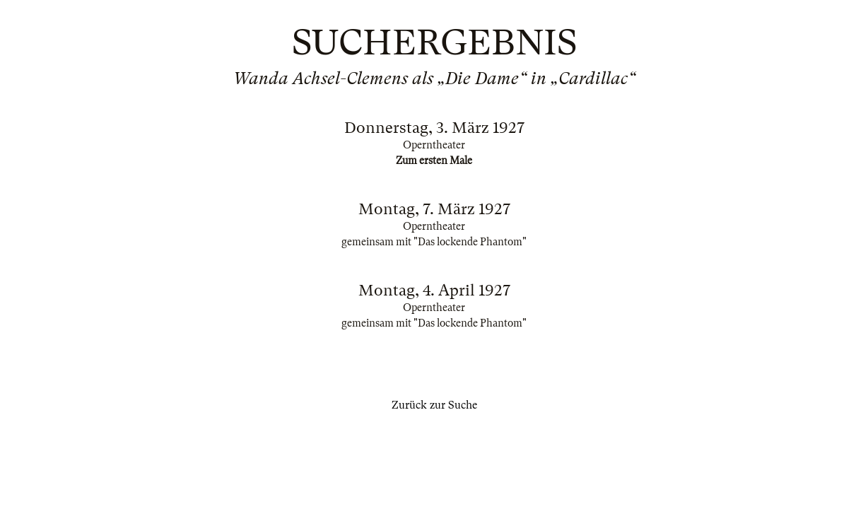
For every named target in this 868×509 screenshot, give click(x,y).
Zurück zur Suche (434, 405)
